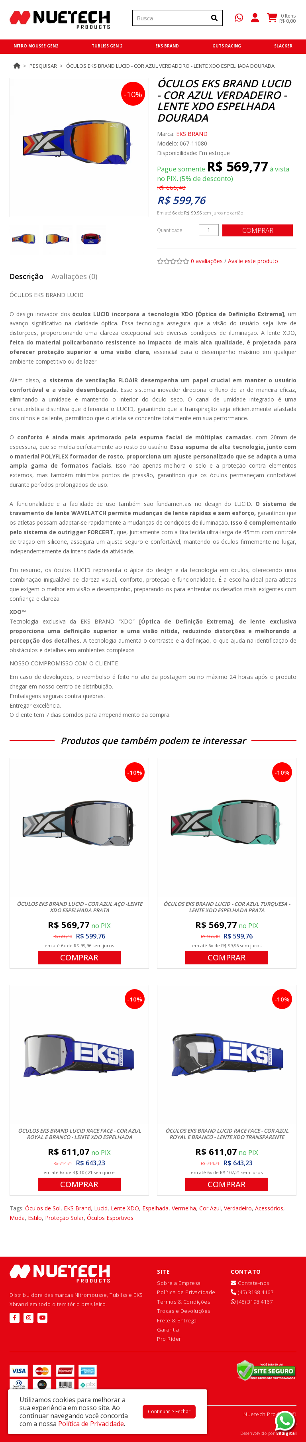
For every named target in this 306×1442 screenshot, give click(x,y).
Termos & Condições (183, 1301)
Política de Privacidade (186, 1292)
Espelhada (155, 1208)
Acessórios (269, 1208)
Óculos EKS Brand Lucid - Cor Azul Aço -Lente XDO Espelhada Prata (79, 907)
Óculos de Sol (43, 1208)
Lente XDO (125, 1208)
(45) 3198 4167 (252, 1292)
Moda (17, 1218)
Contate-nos (250, 1283)
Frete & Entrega (177, 1320)
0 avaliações (207, 261)
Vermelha (184, 1208)
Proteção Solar (64, 1218)
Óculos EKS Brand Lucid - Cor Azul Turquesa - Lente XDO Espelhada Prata (226, 907)
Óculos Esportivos (110, 1218)
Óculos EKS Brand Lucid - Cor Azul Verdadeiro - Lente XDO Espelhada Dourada (170, 65)
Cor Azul (210, 1208)
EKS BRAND (192, 134)
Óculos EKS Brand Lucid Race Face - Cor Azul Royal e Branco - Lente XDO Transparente (226, 1134)
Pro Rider (169, 1338)
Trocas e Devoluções (183, 1310)
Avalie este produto (253, 261)
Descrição (26, 276)
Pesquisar (43, 65)
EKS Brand (77, 1208)
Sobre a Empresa (179, 1283)
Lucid (101, 1208)
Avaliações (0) (74, 276)
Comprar (258, 230)
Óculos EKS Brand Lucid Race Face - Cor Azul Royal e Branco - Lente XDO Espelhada (79, 1134)
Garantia (168, 1329)
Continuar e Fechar (169, 1411)
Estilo (35, 1218)
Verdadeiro (238, 1208)
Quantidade (169, 230)
